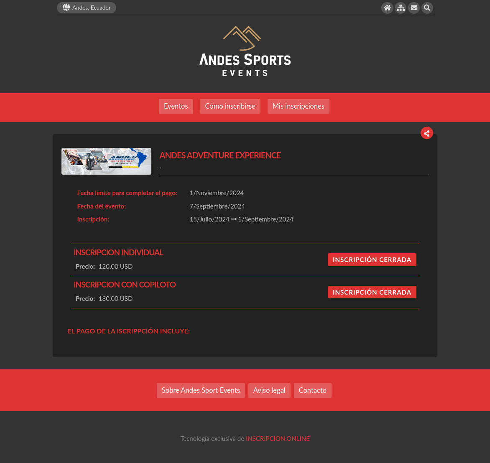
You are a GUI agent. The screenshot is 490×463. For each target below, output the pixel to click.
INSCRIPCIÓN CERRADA (372, 259)
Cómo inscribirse (230, 106)
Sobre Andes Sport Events (201, 390)
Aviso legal (269, 390)
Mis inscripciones (298, 106)
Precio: (85, 266)
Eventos (176, 106)
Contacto (313, 390)
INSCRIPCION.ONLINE (278, 438)
